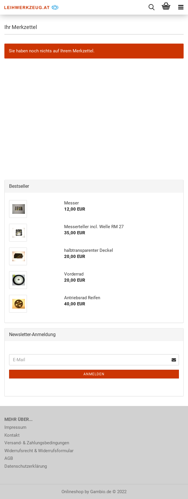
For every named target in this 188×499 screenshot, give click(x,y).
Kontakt (12, 435)
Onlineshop (72, 491)
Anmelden (94, 374)
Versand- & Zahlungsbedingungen (36, 442)
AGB (8, 458)
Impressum (15, 427)
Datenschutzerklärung (25, 466)
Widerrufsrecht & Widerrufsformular (39, 450)
